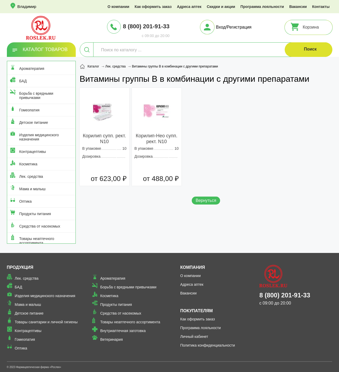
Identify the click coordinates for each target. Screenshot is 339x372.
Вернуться (206, 200)
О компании (118, 6)
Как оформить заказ (153, 6)
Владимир (26, 6)
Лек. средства (31, 176)
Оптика (25, 201)
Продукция (20, 267)
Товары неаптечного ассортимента (36, 241)
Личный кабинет (194, 336)
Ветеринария (111, 339)
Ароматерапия (31, 68)
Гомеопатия (29, 110)
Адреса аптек (189, 6)
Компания (192, 267)
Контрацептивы (32, 151)
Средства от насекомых (39, 226)
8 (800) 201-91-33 (146, 26)
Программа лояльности (262, 6)
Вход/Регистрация (233, 27)
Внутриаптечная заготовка (123, 331)
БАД (23, 81)
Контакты (320, 6)
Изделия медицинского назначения (39, 137)
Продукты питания (35, 214)
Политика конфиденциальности (207, 345)
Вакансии (298, 6)
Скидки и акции (221, 6)
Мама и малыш (32, 189)
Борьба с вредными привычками (36, 95)
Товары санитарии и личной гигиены (46, 322)
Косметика (28, 164)
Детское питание (33, 122)
